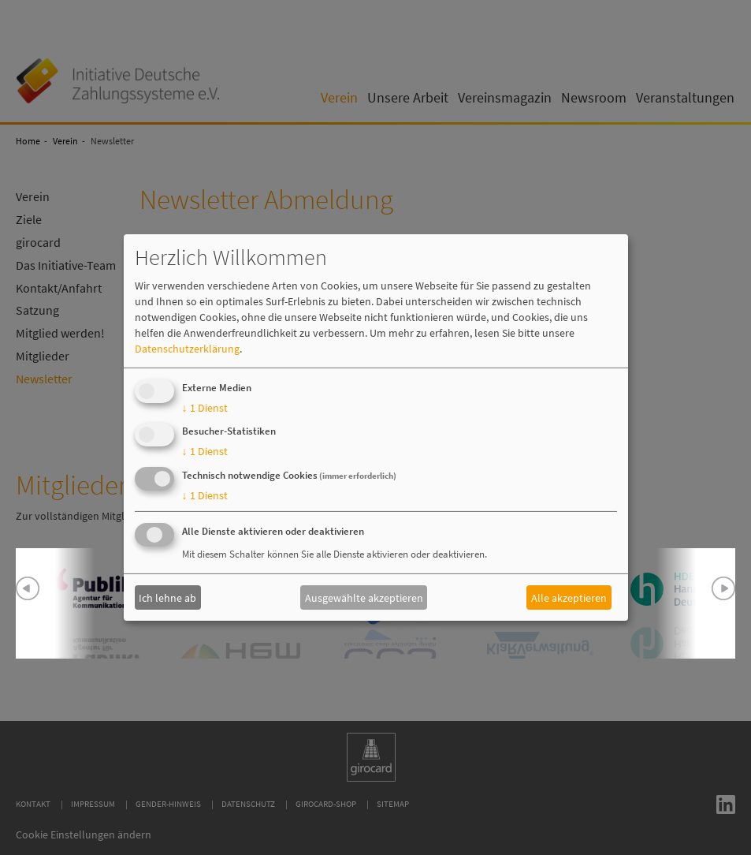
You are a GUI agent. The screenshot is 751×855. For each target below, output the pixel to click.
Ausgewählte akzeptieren (364, 597)
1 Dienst (205, 408)
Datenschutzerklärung (187, 349)
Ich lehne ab (167, 597)
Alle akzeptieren (569, 597)
